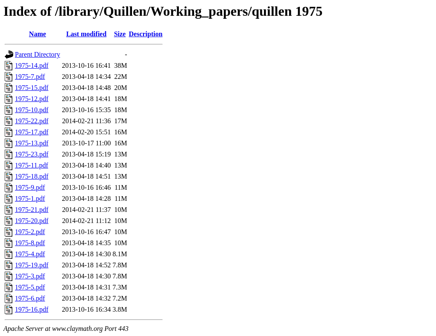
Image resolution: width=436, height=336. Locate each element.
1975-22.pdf (32, 121)
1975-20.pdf (32, 220)
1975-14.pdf (32, 65)
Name (37, 34)
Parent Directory (37, 54)
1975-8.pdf (30, 242)
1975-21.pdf (32, 209)
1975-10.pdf (32, 109)
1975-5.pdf (30, 287)
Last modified (86, 34)
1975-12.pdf (32, 98)
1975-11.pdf (31, 165)
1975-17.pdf (32, 132)
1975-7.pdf (30, 76)
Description (146, 34)
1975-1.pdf (30, 198)
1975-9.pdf (30, 187)
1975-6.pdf (30, 298)
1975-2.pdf (30, 231)
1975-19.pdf (32, 265)
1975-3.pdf (30, 276)
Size (120, 34)
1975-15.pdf (32, 87)
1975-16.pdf (32, 309)
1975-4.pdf (30, 254)
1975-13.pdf (32, 143)
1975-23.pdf (32, 154)
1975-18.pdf (32, 176)
